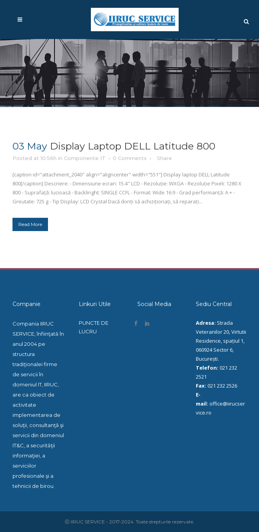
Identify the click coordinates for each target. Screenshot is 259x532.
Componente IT (85, 158)
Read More (30, 224)
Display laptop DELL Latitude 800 (132, 146)
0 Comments (130, 158)
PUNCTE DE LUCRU (93, 327)
